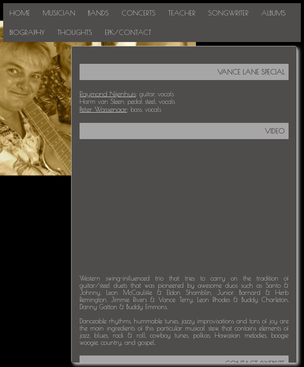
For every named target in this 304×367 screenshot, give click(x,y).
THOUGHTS (74, 32)
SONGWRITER (228, 13)
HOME (20, 13)
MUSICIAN (59, 13)
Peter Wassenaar (103, 109)
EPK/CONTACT (128, 32)
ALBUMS (273, 13)
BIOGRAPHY (27, 32)
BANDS (98, 13)
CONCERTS (139, 13)
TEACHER (182, 13)
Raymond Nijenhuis (108, 94)
